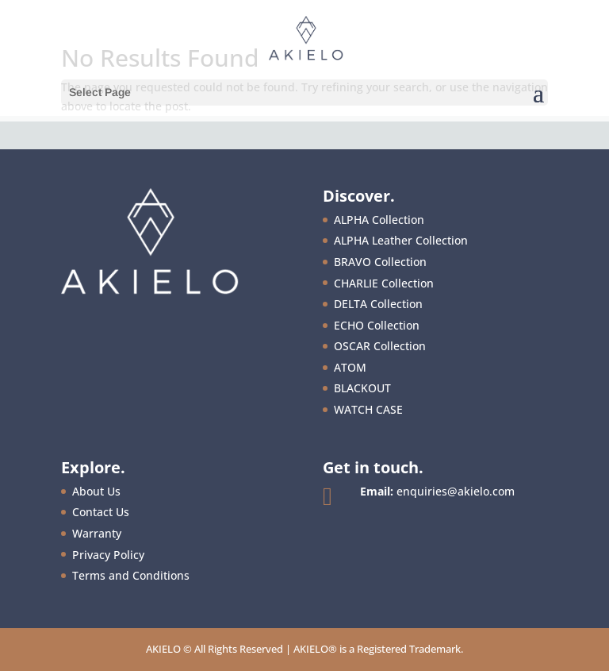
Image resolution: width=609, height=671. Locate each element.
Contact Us (100, 511)
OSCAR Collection (380, 345)
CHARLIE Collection (384, 283)
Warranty (96, 533)
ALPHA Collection (379, 219)
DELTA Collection (378, 303)
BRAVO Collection (380, 261)
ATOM (350, 367)
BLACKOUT (362, 387)
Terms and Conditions (131, 575)
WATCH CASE (368, 409)
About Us (96, 491)
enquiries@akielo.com (455, 491)
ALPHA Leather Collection (401, 240)
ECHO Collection (376, 325)
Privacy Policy (108, 554)
